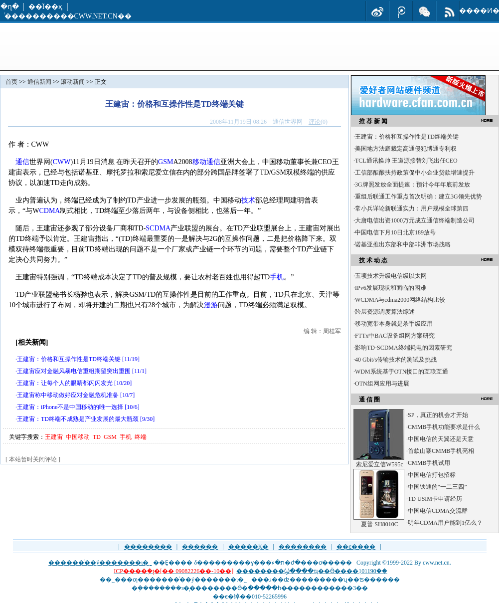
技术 (248, 200)
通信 (22, 162)
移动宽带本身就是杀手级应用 (394, 323)
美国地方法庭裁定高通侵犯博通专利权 (406, 148)
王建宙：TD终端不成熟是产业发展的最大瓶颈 (78, 418)
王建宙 (54, 436)
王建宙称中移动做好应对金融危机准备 (68, 395)
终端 (141, 436)
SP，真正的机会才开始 (438, 414)
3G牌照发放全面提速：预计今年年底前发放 (412, 184)
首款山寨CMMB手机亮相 (441, 450)
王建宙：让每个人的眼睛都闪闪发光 (65, 383)
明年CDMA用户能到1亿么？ (445, 522)
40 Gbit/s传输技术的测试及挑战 (396, 359)
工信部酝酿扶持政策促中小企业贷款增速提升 (415, 172)
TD (97, 436)
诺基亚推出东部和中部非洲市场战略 (403, 244)
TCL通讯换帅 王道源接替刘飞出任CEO (406, 160)
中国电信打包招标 (432, 474)
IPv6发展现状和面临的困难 (390, 287)
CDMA (49, 210)
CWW (62, 162)
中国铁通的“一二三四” (437, 486)
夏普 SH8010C (379, 524)
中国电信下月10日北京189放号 (395, 232)
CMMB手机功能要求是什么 (444, 426)
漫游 (211, 305)
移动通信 (206, 162)
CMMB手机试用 (429, 462)
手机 (277, 277)
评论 (315, 121)
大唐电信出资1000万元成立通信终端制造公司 (415, 220)
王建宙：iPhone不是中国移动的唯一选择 (70, 406)
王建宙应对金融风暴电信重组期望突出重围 (74, 371)
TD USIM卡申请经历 (435, 498)
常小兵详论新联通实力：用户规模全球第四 (412, 208)
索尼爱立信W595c (379, 464)
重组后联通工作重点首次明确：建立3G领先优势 (418, 196)
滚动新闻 (73, 81)
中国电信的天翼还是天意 (441, 438)
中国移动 (78, 436)
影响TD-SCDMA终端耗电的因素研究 (403, 347)
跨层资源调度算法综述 (385, 311)
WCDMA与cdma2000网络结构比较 (400, 299)
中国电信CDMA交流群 (438, 510)
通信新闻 (39, 81)
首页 (11, 81)
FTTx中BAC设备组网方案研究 (395, 335)
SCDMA (158, 228)
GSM (165, 162)
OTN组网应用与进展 (382, 383)
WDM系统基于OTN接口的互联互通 (401, 371)
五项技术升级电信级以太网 (391, 275)
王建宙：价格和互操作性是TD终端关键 (69, 359)
